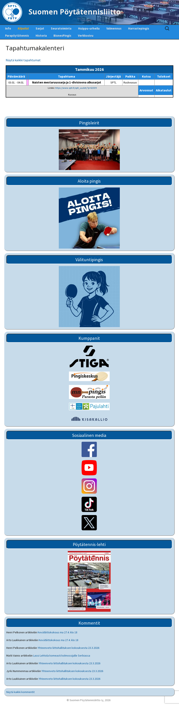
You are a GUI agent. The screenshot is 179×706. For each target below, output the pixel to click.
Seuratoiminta (61, 28)
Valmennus (113, 28)
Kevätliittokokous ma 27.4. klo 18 (57, 632)
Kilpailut (23, 28)
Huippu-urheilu (89, 28)
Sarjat (40, 28)
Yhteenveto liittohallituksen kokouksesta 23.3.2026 (68, 648)
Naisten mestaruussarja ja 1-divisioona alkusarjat (66, 82)
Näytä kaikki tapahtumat (23, 60)
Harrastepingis (138, 28)
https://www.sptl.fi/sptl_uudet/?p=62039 (76, 87)
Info (8, 28)
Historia (41, 35)
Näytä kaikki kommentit (20, 692)
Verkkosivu (85, 35)
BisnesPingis (62, 35)
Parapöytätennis (17, 35)
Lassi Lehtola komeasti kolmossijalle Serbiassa (61, 655)
